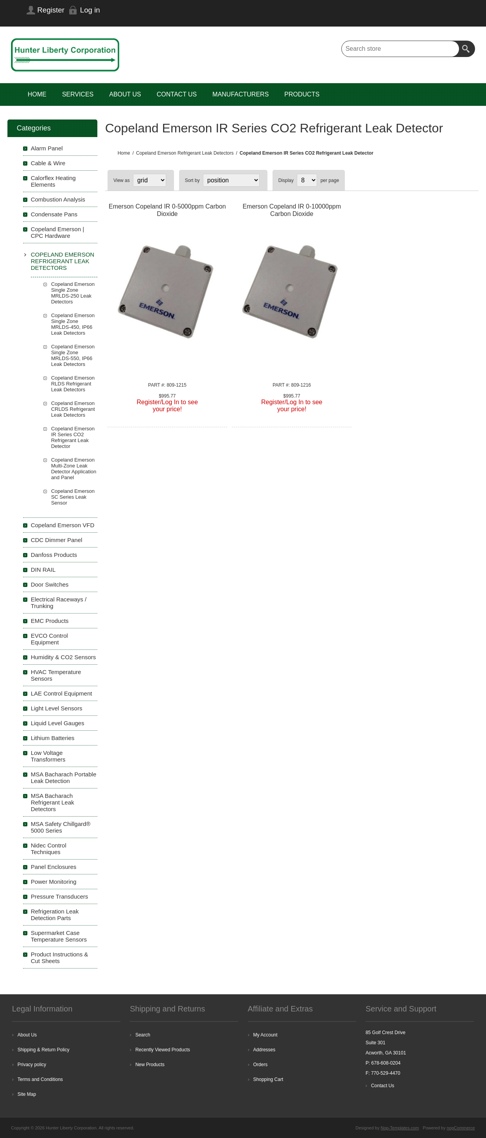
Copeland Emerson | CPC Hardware (57, 232)
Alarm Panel (47, 148)
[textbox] (400, 49)
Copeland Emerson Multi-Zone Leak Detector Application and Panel (74, 468)
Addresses (264, 1049)
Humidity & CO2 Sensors (63, 657)
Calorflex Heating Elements (53, 181)
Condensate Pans (54, 214)
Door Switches (50, 584)
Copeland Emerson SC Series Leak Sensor (73, 497)
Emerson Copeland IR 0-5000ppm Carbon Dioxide (167, 210)
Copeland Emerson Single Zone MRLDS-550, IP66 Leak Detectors (73, 355)
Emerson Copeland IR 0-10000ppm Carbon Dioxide (291, 210)
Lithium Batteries (53, 738)
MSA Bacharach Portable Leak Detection (64, 777)
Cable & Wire (48, 163)
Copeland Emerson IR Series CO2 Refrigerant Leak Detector (73, 437)
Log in (90, 10)
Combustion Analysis (58, 199)
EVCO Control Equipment (49, 639)
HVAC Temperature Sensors (56, 675)
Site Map (27, 1094)
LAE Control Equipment (61, 693)
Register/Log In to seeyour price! (167, 405)
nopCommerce (461, 1128)
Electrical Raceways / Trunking (59, 602)
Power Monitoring (54, 881)
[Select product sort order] (231, 180)
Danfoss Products (54, 554)
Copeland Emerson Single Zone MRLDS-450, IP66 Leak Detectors (73, 324)
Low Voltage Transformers (48, 756)
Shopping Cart (268, 1079)
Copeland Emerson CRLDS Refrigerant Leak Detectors (73, 409)
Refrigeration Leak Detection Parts (55, 914)
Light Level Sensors (56, 708)
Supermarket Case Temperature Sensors (59, 936)
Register (50, 10)
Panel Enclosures (54, 866)
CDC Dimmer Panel (56, 540)
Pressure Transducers (59, 896)
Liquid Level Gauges (57, 723)
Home (124, 153)
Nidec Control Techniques (48, 848)
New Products (150, 1064)
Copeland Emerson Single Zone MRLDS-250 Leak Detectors (73, 293)
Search (467, 49)
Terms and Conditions (40, 1079)
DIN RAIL (43, 569)
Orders (260, 1064)
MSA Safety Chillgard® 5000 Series (61, 827)
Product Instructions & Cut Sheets (59, 957)
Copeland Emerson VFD (63, 525)
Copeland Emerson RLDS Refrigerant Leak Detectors (73, 383)
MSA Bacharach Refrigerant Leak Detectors (52, 802)
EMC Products (50, 620)
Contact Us (382, 1085)
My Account (265, 1035)
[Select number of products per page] (307, 180)
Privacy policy (32, 1064)
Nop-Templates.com (400, 1128)
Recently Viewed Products (162, 1049)
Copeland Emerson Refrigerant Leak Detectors (63, 261)
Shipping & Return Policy (44, 1049)
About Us (27, 1035)
